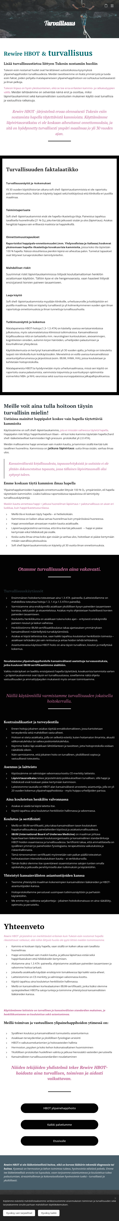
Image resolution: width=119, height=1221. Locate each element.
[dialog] (113, 1215)
